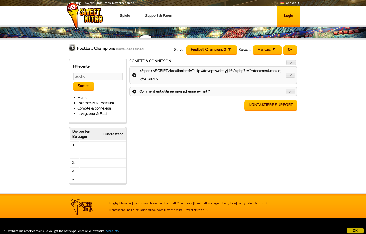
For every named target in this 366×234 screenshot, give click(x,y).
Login (288, 15)
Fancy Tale (245, 203)
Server (179, 49)
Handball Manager (207, 203)
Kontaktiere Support (271, 104)
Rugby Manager (120, 203)
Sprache (245, 49)
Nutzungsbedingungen (148, 210)
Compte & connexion (94, 108)
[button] (291, 62)
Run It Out (260, 203)
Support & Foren (158, 15)
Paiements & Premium (95, 103)
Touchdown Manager (148, 203)
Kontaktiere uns (119, 210)
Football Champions (178, 203)
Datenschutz (173, 210)
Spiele (125, 15)
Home (82, 97)
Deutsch (288, 3)
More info (112, 232)
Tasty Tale (229, 203)
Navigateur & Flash (92, 113)
